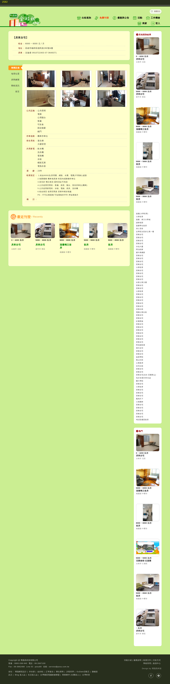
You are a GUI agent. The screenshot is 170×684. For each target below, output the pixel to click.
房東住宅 (139, 396)
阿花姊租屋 (140, 345)
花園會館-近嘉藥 (143, 561)
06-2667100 (39, 663)
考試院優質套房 (142, 420)
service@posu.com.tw (59, 667)
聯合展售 (60, 672)
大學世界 (139, 217)
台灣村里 (86, 675)
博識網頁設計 (21, 672)
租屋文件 (147, 660)
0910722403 (38, 53)
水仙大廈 (139, 246)
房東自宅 (16, 244)
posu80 (38, 667)
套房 (86, 244)
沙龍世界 (70, 672)
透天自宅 (139, 348)
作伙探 (32, 672)
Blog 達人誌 (20, 675)
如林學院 (139, 357)
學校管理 (147, 663)
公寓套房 (139, 363)
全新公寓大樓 (141, 282)
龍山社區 (139, 360)
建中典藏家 (140, 252)
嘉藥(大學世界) (142, 214)
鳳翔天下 (139, 399)
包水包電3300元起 (143, 378)
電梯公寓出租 (141, 312)
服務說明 (137, 660)
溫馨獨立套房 (66, 246)
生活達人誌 (33, 675)
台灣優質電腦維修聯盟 (50, 675)
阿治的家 (139, 249)
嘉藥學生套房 (141, 226)
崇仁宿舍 (139, 229)
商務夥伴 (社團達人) (71, 675)
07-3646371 (51, 53)
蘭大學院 (139, 381)
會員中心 (157, 663)
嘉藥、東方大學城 (143, 220)
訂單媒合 (50, 672)
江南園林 (139, 402)
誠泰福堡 (139, 223)
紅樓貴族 (139, 321)
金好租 (40, 672)
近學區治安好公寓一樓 (145, 232)
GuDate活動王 (83, 672)
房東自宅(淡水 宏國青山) (146, 375)
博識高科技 (157, 668)
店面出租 (139, 309)
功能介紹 (128, 660)
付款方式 (157, 660)
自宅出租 (139, 366)
